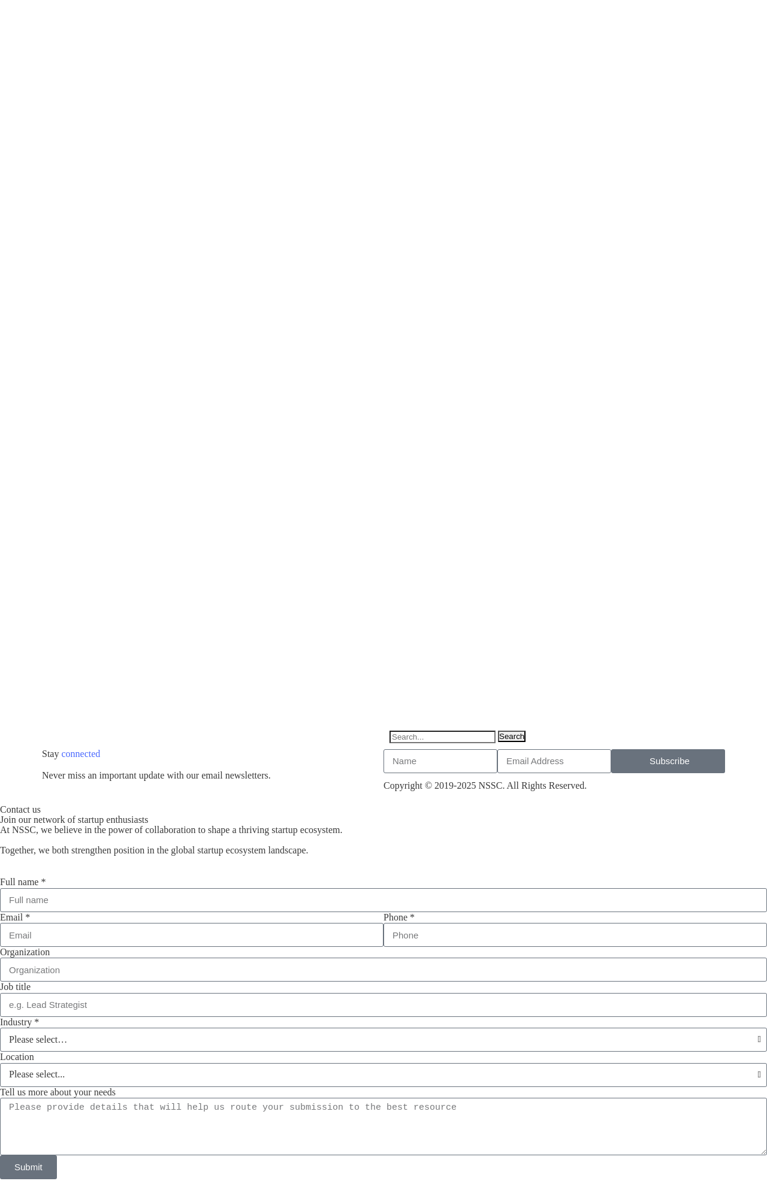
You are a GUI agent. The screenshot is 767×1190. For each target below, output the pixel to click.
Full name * (23, 882)
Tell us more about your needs (58, 1092)
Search (511, 736)
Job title (15, 987)
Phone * (399, 917)
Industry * (19, 1022)
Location (17, 1057)
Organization (25, 952)
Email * (15, 917)
